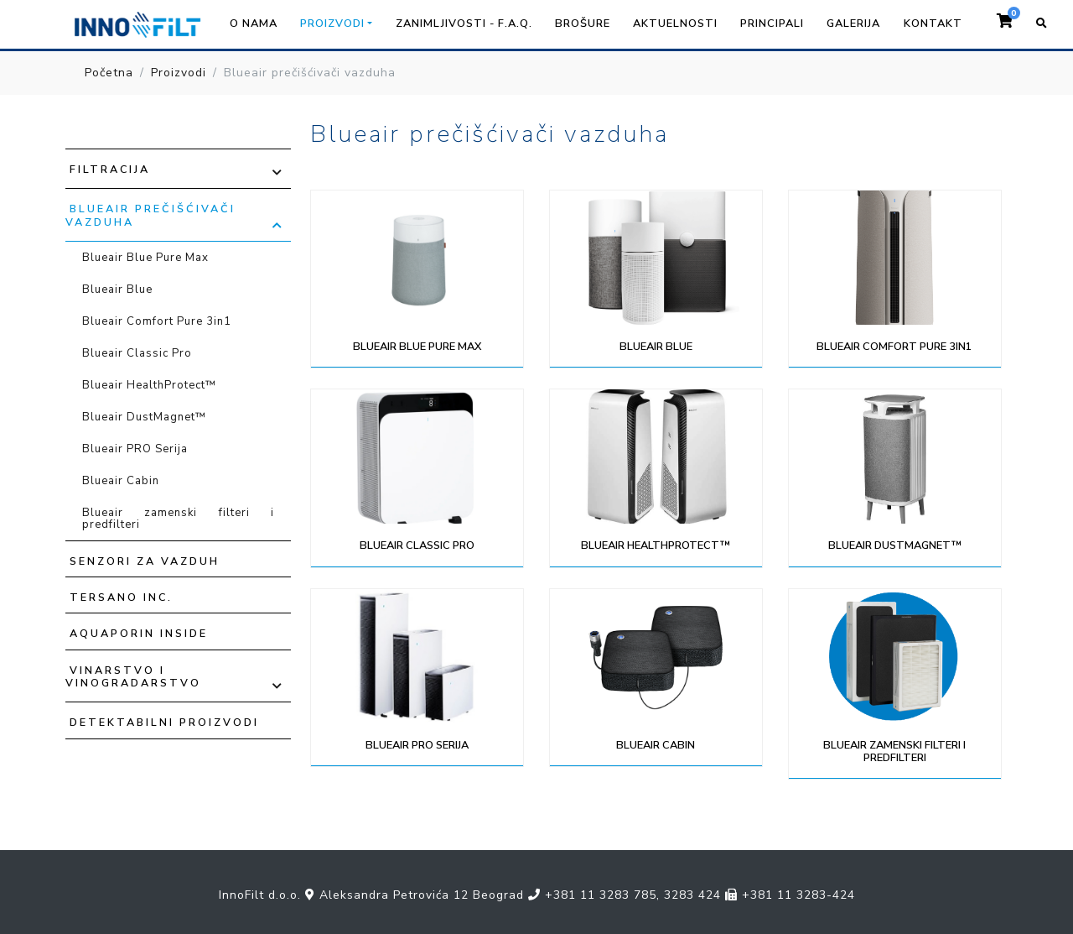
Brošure (582, 23)
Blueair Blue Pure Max (145, 257)
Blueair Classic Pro (137, 353)
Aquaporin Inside (139, 633)
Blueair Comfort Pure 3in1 (156, 321)
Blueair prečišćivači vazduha (150, 214)
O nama (253, 23)
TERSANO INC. (121, 597)
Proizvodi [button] (332, 23)
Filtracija (110, 169)
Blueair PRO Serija (135, 449)
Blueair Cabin (120, 480)
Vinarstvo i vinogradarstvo (133, 676)
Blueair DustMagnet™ (144, 417)
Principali (772, 23)
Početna (109, 73)
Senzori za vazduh (145, 561)
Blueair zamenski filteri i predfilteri (178, 518)
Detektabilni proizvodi (164, 722)
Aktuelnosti (675, 23)
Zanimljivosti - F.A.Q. (464, 23)
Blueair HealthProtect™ (149, 385)
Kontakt (933, 23)
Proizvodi (178, 73)
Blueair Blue (117, 289)
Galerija (853, 23)
